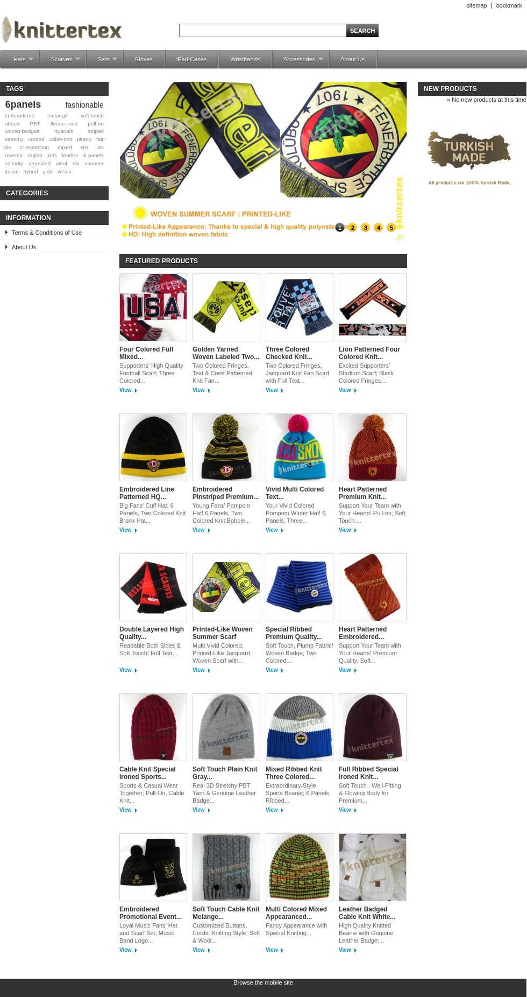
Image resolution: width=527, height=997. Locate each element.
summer (94, 163)
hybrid (31, 171)
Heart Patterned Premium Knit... (363, 493)
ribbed (12, 124)
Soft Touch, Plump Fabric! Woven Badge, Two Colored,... (299, 653)
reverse (14, 155)
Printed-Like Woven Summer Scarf (223, 633)
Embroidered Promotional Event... (150, 913)
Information (28, 218)
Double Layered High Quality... (151, 633)
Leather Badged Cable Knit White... (367, 913)
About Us (352, 59)
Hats (18, 62)
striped (96, 131)
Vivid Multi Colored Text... (295, 493)
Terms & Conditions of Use (47, 232)
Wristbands (245, 59)
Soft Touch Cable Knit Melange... (226, 913)
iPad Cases (191, 59)
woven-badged (22, 131)
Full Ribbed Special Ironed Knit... (368, 773)
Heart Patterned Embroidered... (363, 633)
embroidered (19, 115)
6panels (23, 104)
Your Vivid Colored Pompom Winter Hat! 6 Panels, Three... (295, 513)
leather (70, 155)
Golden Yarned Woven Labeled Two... (226, 353)
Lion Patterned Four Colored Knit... (369, 353)
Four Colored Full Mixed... (146, 353)
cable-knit (60, 139)
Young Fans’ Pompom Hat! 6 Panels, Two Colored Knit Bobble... (221, 513)
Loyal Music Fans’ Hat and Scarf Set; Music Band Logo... (148, 933)
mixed (65, 147)
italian (12, 171)
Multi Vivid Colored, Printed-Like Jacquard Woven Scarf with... (221, 653)
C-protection (34, 147)
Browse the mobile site (263, 982)
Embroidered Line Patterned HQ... (146, 493)
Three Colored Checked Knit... (289, 353)
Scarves (60, 62)
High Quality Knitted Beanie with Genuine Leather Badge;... (366, 933)
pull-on (96, 124)
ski (76, 163)
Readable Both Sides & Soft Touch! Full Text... (150, 649)
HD (84, 147)
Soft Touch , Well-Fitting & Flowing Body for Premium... (370, 793)
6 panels (93, 155)
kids (52, 155)
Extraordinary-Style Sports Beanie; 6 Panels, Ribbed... (298, 793)
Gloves (143, 59)
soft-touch (92, 115)
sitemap (476, 5)
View (125, 390)
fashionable (85, 105)
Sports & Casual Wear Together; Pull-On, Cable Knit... (151, 793)
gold (47, 171)
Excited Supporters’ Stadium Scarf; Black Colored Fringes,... (366, 373)
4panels (63, 131)
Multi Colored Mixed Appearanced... (296, 913)
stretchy (14, 139)
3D (100, 147)
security (14, 163)
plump (84, 139)
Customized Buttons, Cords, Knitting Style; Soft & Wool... (226, 933)
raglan (34, 155)
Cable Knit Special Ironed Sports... (147, 773)
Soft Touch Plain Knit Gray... (225, 773)
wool (61, 163)
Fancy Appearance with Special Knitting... (296, 929)
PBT (35, 124)
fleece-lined (64, 124)
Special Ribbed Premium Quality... (294, 633)
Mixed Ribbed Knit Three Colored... (294, 773)
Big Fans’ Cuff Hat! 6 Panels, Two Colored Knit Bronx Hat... (152, 513)
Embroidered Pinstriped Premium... (226, 493)
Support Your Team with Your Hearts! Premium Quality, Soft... (370, 653)
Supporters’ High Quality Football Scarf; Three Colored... (151, 373)
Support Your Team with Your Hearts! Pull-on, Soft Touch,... (372, 513)
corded (37, 139)
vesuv (65, 171)
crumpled (40, 163)
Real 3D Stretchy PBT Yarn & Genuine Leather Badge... (224, 793)
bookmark (509, 5)
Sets (102, 62)
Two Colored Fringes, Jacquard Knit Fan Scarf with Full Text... (297, 373)
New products (450, 89)
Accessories (298, 62)
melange (57, 115)
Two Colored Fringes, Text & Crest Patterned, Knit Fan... (223, 373)
